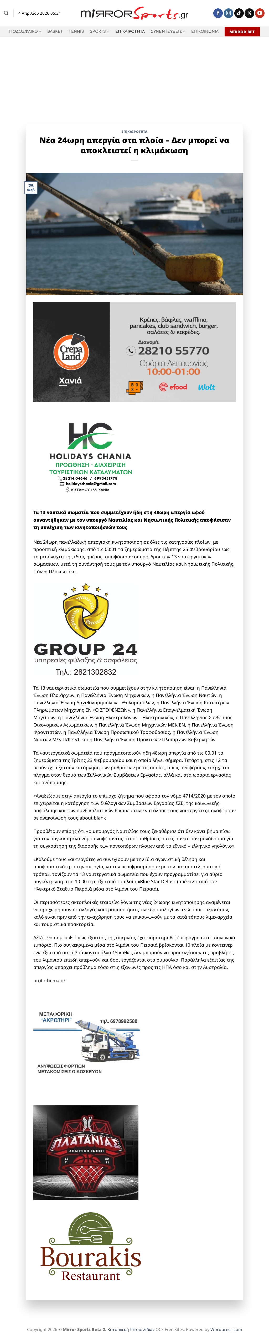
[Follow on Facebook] (218, 13)
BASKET (55, 32)
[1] (85, 1152)
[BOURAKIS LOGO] (91, 1246)
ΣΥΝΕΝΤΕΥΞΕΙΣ (168, 31)
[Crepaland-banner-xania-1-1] (134, 351)
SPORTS (100, 31)
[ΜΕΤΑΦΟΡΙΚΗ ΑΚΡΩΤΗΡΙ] (88, 1044)
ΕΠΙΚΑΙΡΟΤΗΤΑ (130, 32)
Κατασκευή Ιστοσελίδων (130, 1329)
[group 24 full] (85, 629)
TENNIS (76, 32)
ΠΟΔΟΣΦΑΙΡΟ (25, 31)
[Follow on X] (249, 13)
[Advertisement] (134, 76)
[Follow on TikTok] (239, 13)
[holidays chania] (91, 454)
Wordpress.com (226, 1329)
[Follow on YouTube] (260, 13)
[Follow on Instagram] (228, 13)
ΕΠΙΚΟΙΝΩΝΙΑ (205, 32)
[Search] (6, 13)
